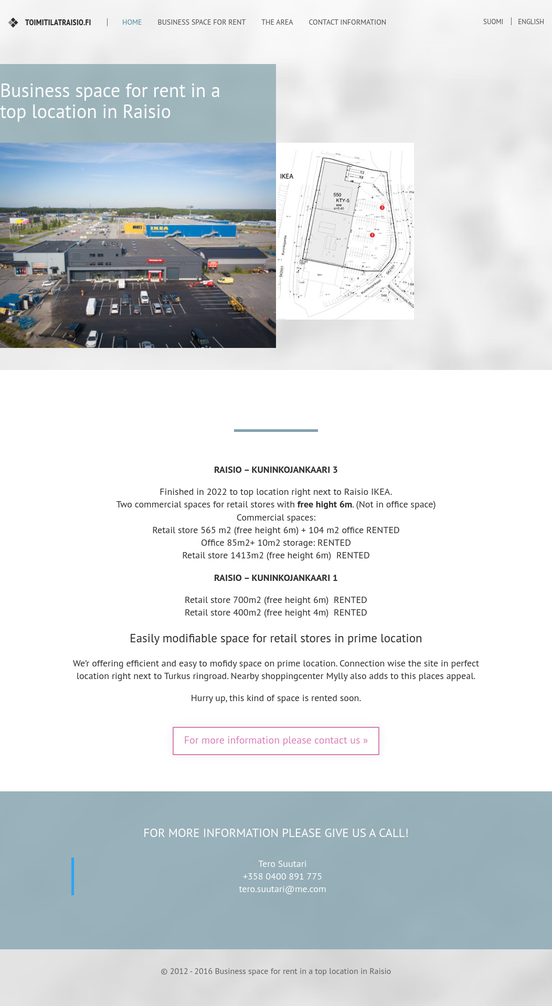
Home (132, 22)
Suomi (493, 21)
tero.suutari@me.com (282, 889)
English (531, 21)
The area (277, 22)
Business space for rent (202, 22)
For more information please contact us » (276, 740)
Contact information (347, 22)
